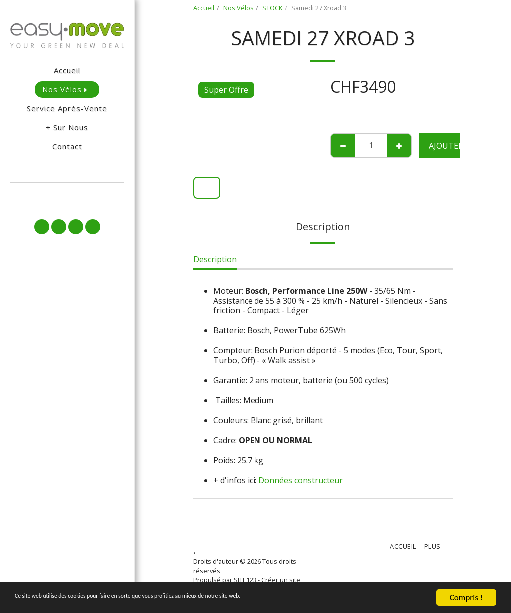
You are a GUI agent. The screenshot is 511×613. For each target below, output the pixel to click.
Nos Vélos (238, 7)
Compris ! (466, 597)
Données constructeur (300, 480)
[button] (67, 196)
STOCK (272, 7)
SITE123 (245, 579)
